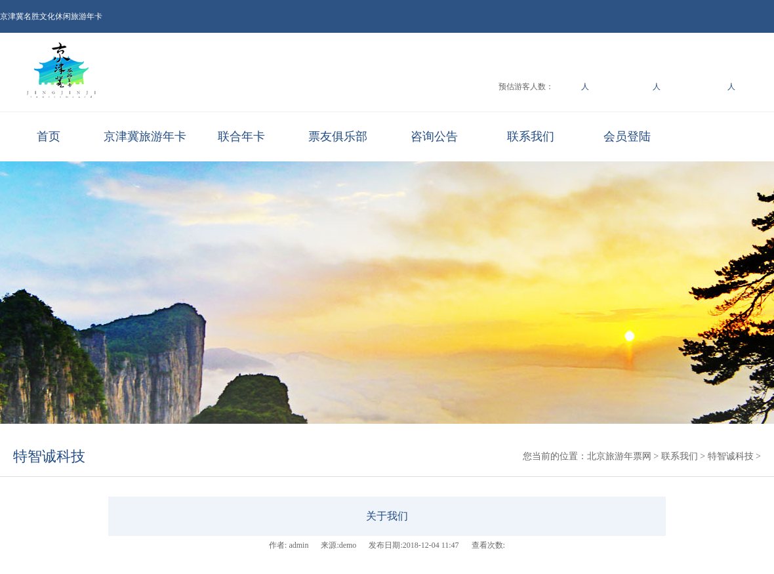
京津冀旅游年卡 (145, 136)
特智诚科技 (49, 456)
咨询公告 (434, 136)
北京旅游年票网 (619, 456)
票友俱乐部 (337, 136)
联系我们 (530, 136)
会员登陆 (627, 136)
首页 (48, 136)
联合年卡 (241, 136)
